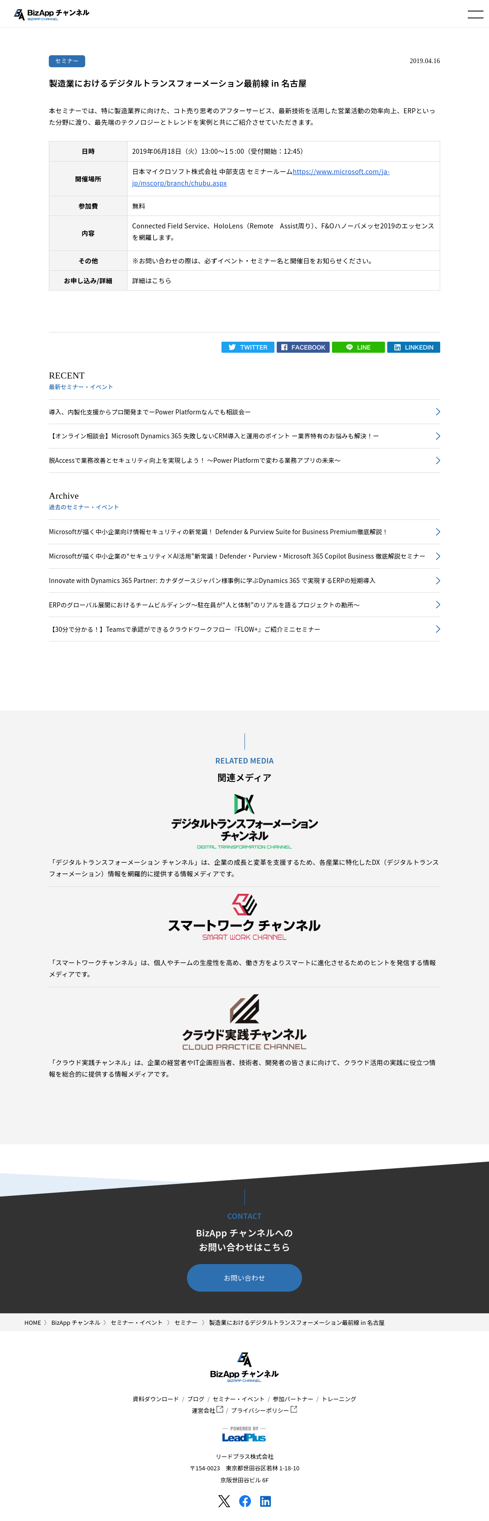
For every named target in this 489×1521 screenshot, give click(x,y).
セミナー (67, 60)
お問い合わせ (244, 1277)
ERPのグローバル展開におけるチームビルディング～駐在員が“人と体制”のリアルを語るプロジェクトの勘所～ (204, 604)
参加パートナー (293, 1398)
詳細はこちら (152, 280)
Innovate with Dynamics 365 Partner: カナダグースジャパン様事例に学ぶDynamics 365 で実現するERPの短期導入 (212, 580)
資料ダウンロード (156, 1398)
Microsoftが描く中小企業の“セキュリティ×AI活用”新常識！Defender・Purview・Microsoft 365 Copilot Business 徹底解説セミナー (237, 556)
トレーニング (338, 1398)
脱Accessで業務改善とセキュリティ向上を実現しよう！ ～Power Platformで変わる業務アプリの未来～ (195, 460)
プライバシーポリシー (264, 1410)
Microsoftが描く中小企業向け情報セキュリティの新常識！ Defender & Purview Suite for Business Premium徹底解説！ (218, 531)
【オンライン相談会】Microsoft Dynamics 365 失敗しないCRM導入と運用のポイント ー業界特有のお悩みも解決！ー (214, 435)
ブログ (195, 1398)
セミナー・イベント (239, 1398)
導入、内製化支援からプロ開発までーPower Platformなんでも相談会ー (150, 412)
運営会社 (207, 1410)
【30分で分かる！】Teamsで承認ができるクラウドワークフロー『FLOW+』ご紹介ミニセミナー (184, 629)
